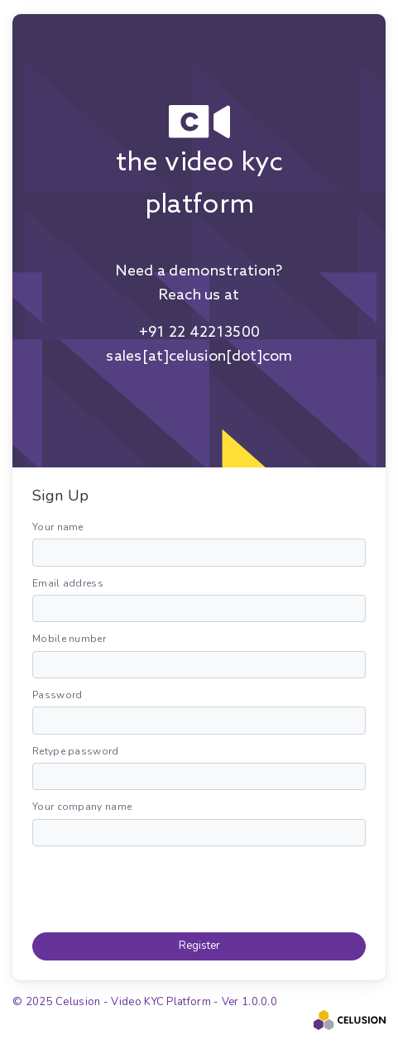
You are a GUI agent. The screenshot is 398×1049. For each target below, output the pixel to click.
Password (57, 695)
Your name (58, 527)
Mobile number (69, 638)
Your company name (82, 806)
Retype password (75, 751)
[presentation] (158, 887)
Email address (67, 583)
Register (199, 945)
